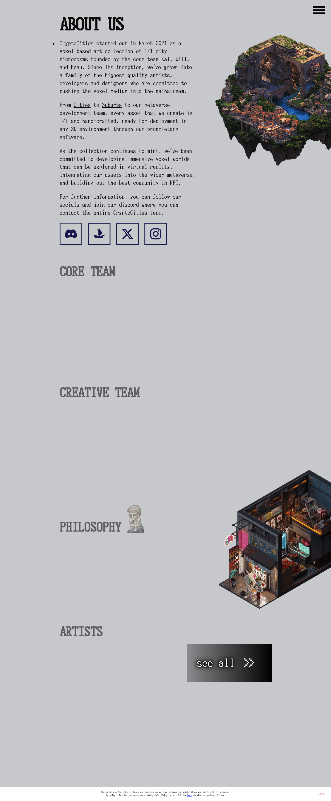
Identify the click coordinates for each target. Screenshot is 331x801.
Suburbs (112, 105)
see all (226, 663)
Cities (82, 105)
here (189, 795)
